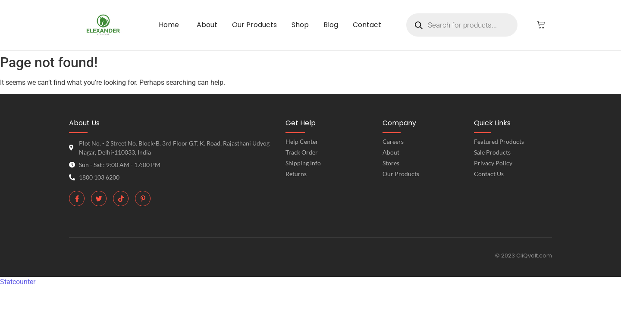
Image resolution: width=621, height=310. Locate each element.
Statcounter (17, 282)
